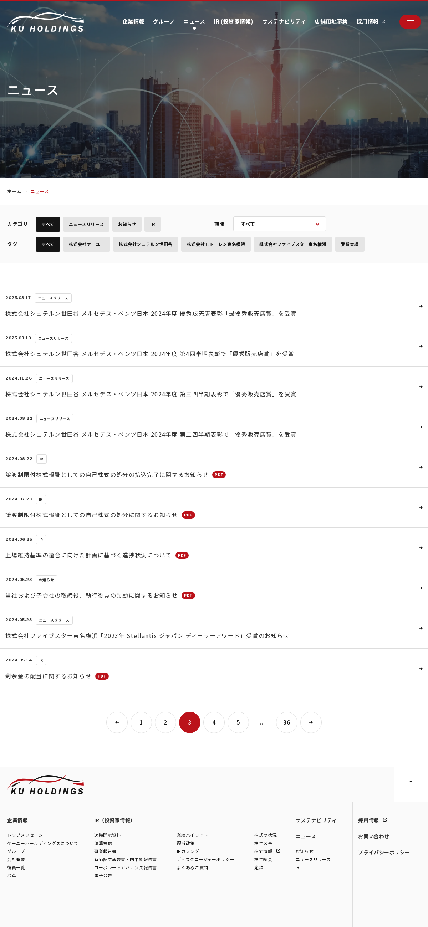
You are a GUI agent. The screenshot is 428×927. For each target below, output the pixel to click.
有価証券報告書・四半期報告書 (125, 859)
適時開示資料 (107, 835)
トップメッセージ (25, 835)
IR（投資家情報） (115, 820)
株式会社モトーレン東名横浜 (216, 244)
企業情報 (133, 21)
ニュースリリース (86, 224)
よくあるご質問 (192, 867)
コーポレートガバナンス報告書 (125, 867)
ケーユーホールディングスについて (42, 843)
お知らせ (127, 224)
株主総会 (263, 859)
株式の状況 (265, 835)
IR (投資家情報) (234, 21)
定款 (258, 867)
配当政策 (186, 843)
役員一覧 (16, 867)
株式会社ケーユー (87, 244)
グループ (164, 21)
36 (286, 722)
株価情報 (264, 851)
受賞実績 (350, 244)
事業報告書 (105, 851)
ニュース (194, 21)
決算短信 (103, 843)
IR (152, 224)
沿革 (11, 875)
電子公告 (103, 875)
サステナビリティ (284, 21)
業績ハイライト (192, 835)
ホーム (14, 191)
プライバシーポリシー (384, 852)
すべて (48, 224)
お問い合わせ (373, 836)
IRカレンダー (190, 851)
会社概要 (16, 859)
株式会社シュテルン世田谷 (146, 244)
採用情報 (368, 21)
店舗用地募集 (331, 21)
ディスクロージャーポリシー (205, 859)
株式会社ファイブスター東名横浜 (292, 244)
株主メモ (263, 843)
